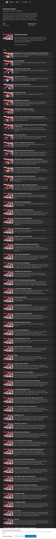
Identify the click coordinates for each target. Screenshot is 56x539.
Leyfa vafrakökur (30, 536)
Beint (17, 2)
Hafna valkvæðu (19, 536)
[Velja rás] (20, 2)
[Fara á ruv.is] (7, 2)
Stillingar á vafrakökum (7, 536)
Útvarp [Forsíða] (11, 2)
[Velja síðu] (14, 2)
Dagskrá (25, 2)
